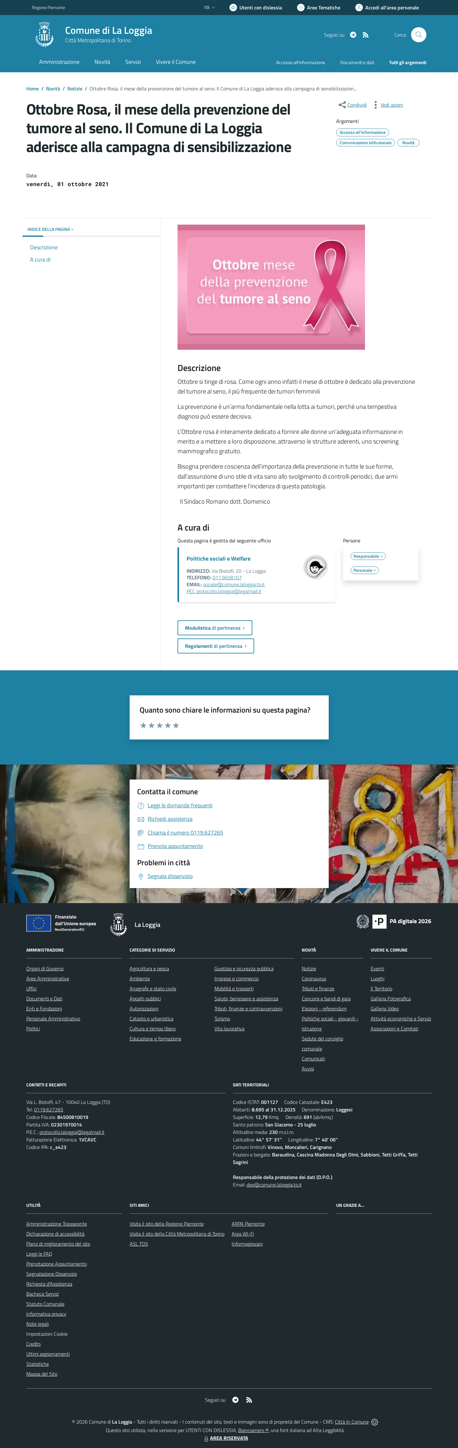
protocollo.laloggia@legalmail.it (72, 1132)
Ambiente (140, 978)
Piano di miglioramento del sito (58, 1243)
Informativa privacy (46, 1314)
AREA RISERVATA (225, 1438)
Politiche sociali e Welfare (218, 558)
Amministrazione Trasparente (56, 1223)
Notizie (74, 88)
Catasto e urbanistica (151, 1018)
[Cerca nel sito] (418, 34)
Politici (33, 1028)
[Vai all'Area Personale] (387, 7)
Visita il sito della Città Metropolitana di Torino (177, 1233)
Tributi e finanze (318, 988)
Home (32, 88)
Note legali (37, 1324)
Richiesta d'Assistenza (49, 1284)
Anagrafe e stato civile (153, 988)
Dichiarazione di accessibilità (55, 1233)
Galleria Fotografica (391, 998)
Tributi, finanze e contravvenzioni (248, 1008)
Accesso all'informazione (300, 62)
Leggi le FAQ (39, 1253)
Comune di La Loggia (108, 30)
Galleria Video (385, 1008)
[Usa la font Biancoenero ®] (256, 7)
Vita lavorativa (229, 1028)
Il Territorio (381, 988)
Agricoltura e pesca (149, 968)
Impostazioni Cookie (47, 1334)
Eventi (377, 968)
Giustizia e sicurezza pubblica (244, 968)
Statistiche (37, 1364)
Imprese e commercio (236, 978)
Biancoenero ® (253, 1430)
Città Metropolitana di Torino (98, 40)
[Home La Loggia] (92, 35)
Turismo (222, 1018)
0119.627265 (48, 1109)
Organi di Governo (45, 968)
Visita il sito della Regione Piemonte (167, 1223)
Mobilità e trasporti (234, 988)
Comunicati (313, 1058)
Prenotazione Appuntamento (56, 1264)
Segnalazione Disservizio (51, 1274)
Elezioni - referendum (324, 1008)
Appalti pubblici (145, 998)
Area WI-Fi (243, 1233)
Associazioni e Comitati (394, 1028)
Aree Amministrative (47, 978)
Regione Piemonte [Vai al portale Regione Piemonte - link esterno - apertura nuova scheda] (48, 7)
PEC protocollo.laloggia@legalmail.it (224, 591)
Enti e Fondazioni (44, 1008)
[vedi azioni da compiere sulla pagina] (386, 105)
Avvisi (308, 1068)
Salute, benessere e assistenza (246, 998)
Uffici (31, 988)
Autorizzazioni (144, 1008)
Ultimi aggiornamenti (48, 1354)
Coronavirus (314, 978)
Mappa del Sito (41, 1374)
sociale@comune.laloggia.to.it (234, 584)
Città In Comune (352, 1421)
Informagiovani (247, 1243)
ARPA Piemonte (248, 1223)
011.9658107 (227, 577)
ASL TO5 (139, 1243)
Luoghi (377, 978)
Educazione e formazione (155, 1038)
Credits (33, 1344)
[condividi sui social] (352, 105)
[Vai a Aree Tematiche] (319, 7)
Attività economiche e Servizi (401, 1018)
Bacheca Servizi (42, 1294)
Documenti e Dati (44, 998)
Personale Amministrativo (53, 1018)
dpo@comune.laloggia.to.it (274, 1184)
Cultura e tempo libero (153, 1028)
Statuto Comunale (45, 1304)
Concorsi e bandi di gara (326, 998)
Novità (53, 88)
